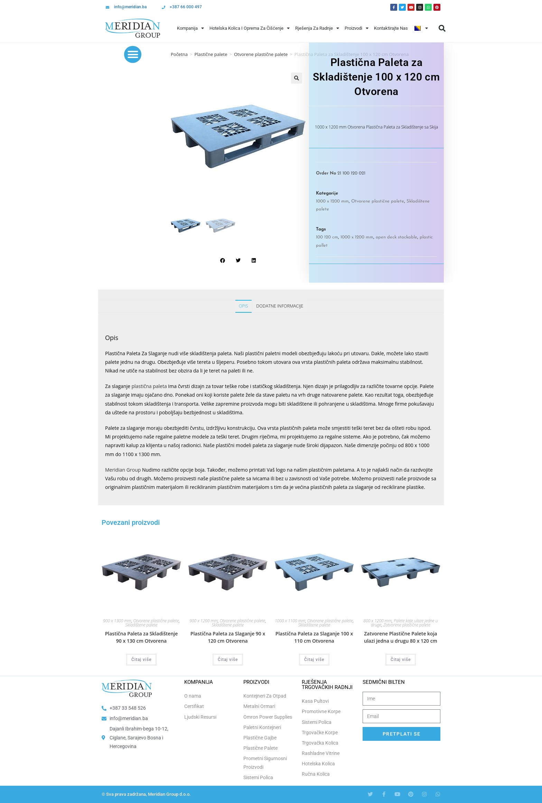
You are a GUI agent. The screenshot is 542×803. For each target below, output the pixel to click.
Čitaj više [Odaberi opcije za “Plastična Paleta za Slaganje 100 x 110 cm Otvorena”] (314, 659)
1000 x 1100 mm (290, 621)
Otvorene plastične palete (261, 54)
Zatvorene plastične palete (406, 625)
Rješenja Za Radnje (317, 28)
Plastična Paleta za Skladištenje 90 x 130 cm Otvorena (141, 637)
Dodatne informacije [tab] (279, 306)
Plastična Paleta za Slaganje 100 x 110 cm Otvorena (314, 637)
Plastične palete (210, 54)
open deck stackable (396, 237)
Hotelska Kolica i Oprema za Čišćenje (249, 28)
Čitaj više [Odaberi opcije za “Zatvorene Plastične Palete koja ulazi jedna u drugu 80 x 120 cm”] (401, 659)
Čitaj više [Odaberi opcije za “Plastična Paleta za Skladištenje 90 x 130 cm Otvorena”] (141, 659)
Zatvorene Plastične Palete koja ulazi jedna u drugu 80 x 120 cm (400, 637)
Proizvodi (356, 28)
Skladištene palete (141, 625)
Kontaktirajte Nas (391, 28)
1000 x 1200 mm (332, 201)
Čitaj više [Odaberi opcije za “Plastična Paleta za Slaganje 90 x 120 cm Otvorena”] (228, 659)
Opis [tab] (243, 306)
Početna (179, 54)
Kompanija (190, 28)
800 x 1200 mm (378, 621)
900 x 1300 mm (117, 621)
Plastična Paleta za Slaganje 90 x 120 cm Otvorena (227, 637)
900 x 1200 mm (203, 621)
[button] (442, 28)
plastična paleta (149, 386)
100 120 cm (327, 237)
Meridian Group (123, 469)
